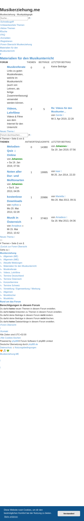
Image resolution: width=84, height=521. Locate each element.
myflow (15, 204)
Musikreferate (16, 66)
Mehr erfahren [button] (11, 517)
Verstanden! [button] (68, 513)
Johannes (16, 159)
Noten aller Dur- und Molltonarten (15, 176)
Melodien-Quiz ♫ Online (13, 151)
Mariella (60, 196)
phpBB (15, 341)
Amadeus (16, 225)
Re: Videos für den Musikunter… (61, 110)
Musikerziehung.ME (9, 354)
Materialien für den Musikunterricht (27, 58)
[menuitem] (12, 25)
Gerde (59, 115)
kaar (58, 171)
